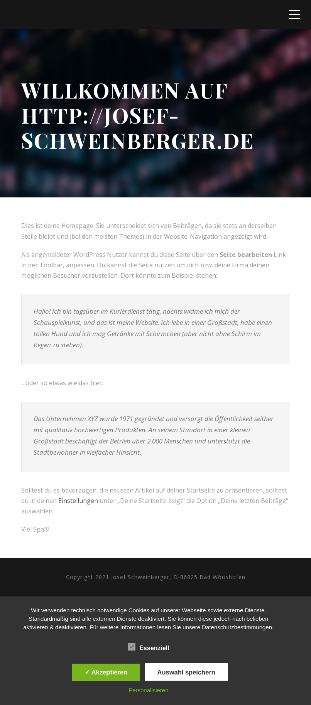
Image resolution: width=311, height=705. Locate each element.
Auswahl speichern (186, 672)
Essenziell (148, 647)
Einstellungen (78, 500)
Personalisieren (148, 690)
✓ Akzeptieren (106, 672)
